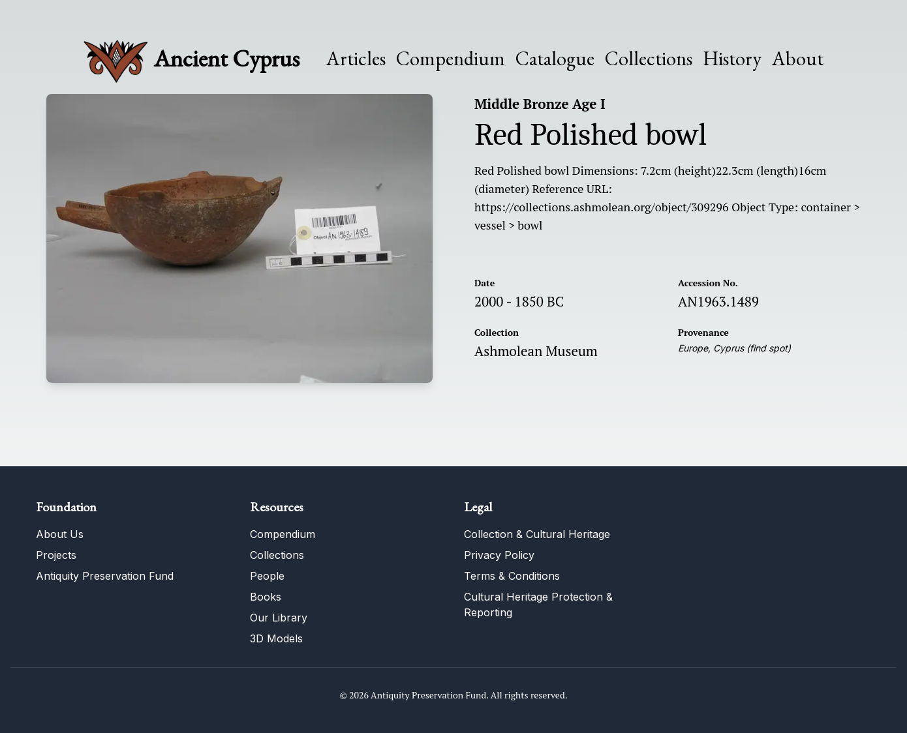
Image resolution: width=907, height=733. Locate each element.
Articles (356, 58)
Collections (648, 58)
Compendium (450, 58)
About (797, 58)
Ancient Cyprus (227, 58)
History (732, 58)
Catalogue (554, 58)
